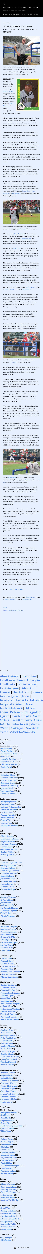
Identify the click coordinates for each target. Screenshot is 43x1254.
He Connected (30, 287)
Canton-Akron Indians (10, 838)
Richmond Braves (8, 783)
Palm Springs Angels (9, 931)
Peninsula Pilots (7, 969)
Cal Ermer (16, 248)
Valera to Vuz (20, 724)
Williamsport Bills (7, 854)
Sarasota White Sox (8, 1011)
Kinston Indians (7, 963)
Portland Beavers (7, 817)
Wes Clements (8, 91)
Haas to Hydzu (21, 692)
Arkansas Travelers (8, 897)
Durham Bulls (6, 958)
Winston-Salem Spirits (9, 977)
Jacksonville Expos (8, 878)
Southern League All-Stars (11, 862)
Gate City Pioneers (8, 1189)
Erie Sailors (5, 1147)
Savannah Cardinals (8, 1096)
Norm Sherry (26, 191)
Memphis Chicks (7, 886)
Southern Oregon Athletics (12, 1125)
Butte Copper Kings (9, 1187)
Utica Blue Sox (6, 1168)
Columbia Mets (7, 1078)
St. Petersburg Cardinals (10, 1008)
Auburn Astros (7, 1139)
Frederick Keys (6, 961)
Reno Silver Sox (7, 934)
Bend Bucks (5, 1115)
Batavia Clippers (7, 1141)
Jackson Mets (6, 902)
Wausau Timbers (7, 1064)
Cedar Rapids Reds (8, 1038)
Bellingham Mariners (9, 1112)
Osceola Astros (7, 1001)
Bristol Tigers (6, 1208)
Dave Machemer (12, 610)
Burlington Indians (8, 1210)
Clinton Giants (7, 1040)
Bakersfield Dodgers (9, 926)
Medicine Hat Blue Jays (10, 1200)
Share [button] (5, 607)
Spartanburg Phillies (9, 1099)
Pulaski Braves (6, 1229)
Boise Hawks (6, 1117)
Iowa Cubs (5, 756)
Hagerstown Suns (8, 841)
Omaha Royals (6, 767)
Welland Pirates (6, 1173)
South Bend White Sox (10, 1056)
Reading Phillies (7, 852)
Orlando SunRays (8, 889)
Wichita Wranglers (7, 915)
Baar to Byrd (29, 676)
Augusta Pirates (7, 1075)
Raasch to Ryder (21, 716)
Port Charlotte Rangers (10, 1003)
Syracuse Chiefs (7, 788)
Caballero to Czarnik (12, 680)
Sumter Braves (6, 1101)
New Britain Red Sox (9, 849)
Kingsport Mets (7, 1221)
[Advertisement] (21, 638)
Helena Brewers (7, 1194)
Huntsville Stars (7, 884)
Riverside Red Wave (8, 937)
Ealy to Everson (26, 684)
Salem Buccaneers (8, 974)
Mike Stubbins (19, 234)
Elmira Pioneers (7, 1144)
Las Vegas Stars (6, 812)
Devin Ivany (28, 480)
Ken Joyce (13, 362)
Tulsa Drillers (5, 913)
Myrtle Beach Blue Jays (10, 1094)
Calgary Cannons (8, 804)
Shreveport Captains (9, 910)
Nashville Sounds (7, 761)
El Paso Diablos (7, 900)
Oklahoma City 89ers (9, 764)
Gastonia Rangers (8, 1088)
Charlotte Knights (8, 868)
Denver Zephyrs (7, 751)
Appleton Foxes (7, 1030)
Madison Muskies (8, 1046)
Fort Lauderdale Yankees (10, 993)
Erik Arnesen (22, 229)
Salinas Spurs (6, 939)
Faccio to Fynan (9, 688)
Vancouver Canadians (9, 825)
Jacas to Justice (21, 696)
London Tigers (7, 846)
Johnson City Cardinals (10, 1218)
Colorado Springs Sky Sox (11, 807)
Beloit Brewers (6, 1032)
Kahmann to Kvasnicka (14, 700)
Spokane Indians (7, 1128)
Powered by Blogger (21, 1247)
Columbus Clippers (8, 775)
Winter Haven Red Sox (9, 1019)
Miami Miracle (6, 998)
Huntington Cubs (8, 1216)
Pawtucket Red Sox (8, 780)
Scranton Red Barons (9, 777)
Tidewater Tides (7, 791)
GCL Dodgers (6, 1237)
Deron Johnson (25, 239)
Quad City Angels (8, 1051)
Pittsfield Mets (6, 1163)
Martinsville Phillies (8, 1224)
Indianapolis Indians (9, 753)
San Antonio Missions (9, 908)
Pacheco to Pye (19, 712)
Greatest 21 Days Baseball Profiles (20, 7)
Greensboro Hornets (9, 1091)
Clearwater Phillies (8, 987)
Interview (20, 610)
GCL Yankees (6, 1240)
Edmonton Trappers (9, 809)
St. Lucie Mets (6, 1006)
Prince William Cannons (10, 971)
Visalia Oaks (5, 950)
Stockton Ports (7, 947)
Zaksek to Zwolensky (22, 732)
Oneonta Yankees (7, 1160)
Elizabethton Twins (8, 1213)
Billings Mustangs (8, 1184)
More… (36, 14)
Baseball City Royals (9, 985)
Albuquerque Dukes (9, 801)
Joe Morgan (16, 193)
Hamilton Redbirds (8, 1152)
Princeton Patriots (8, 1226)
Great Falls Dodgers (8, 1192)
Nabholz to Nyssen (11, 708)
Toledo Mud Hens (7, 793)
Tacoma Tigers (6, 820)
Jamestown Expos (8, 1155)
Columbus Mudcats (9, 873)
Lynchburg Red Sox (9, 966)
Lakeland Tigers (7, 995)
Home (5, 14)
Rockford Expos (7, 1054)
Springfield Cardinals (9, 1059)
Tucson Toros (6, 822)
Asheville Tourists (8, 1072)
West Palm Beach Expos (9, 1016)
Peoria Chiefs (6, 1048)
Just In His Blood (10, 290)
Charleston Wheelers (9, 1083)
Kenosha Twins (7, 1043)
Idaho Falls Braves (8, 1197)
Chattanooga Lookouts (10, 870)
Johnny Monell (12, 477)
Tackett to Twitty (21, 720)
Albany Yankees (7, 836)
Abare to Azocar (9, 676)
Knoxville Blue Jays (8, 881)
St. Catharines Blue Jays (10, 1165)
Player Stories (27, 290)
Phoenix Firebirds (8, 815)
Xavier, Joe (16, 728)
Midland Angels (7, 905)
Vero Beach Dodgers (8, 1014)
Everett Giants (6, 1123)
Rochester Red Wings (9, 785)
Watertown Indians (8, 1171)
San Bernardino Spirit (9, 942)
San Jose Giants (7, 945)
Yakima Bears (5, 1131)
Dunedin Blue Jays (8, 990)
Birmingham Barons (8, 865)
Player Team (27, 14)
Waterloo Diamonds (8, 1062)
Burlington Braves (8, 1035)
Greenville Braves (7, 876)
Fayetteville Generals (9, 1086)
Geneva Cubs (6, 1149)
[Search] (38, 3)
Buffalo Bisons (6, 748)
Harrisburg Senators (9, 844)
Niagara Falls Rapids (9, 1157)
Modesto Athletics (8, 929)
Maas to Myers (24, 704)
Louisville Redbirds (8, 759)
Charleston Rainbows (9, 1080)
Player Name (14, 14)
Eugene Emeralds (7, 1120)
